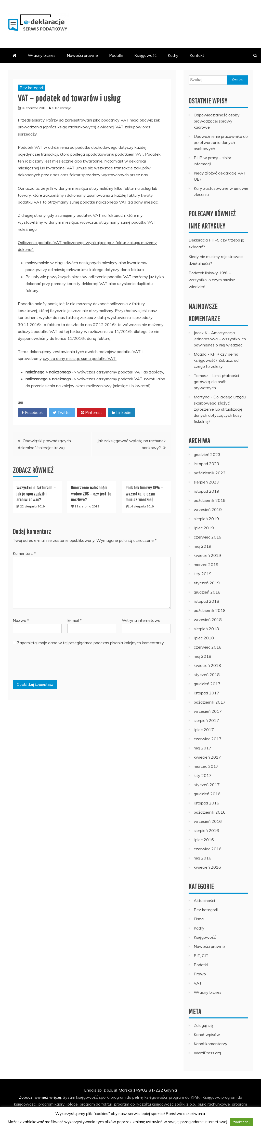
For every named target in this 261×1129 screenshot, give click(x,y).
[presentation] (51, 665)
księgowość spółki (93, 1097)
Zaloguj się (203, 1025)
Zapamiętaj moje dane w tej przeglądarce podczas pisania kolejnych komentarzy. (90, 642)
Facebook (32, 412)
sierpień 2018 (206, 628)
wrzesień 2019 (208, 509)
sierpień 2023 (206, 482)
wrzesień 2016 (208, 821)
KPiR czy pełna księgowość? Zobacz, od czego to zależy (216, 360)
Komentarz (24, 553)
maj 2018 (202, 656)
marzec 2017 (206, 766)
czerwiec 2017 (207, 738)
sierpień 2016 (206, 830)
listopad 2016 (206, 802)
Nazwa (21, 620)
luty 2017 (203, 775)
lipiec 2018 (204, 637)
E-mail (74, 620)
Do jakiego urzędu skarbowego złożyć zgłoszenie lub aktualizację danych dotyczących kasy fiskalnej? (220, 409)
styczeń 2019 (207, 582)
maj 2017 (202, 747)
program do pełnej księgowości (139, 1097)
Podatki (116, 55)
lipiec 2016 (204, 839)
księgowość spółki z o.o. (174, 1104)
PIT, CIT (201, 955)
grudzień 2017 (207, 683)
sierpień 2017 (206, 720)
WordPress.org (207, 1052)
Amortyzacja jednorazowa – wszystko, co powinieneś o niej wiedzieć (220, 338)
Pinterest (91, 412)
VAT (198, 983)
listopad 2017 (206, 692)
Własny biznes (42, 55)
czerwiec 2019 (207, 537)
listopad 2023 (206, 463)
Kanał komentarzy (210, 1043)
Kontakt (197, 55)
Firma (199, 918)
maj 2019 (202, 546)
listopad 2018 (206, 601)
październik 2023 (210, 472)
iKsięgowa (211, 1097)
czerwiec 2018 (207, 647)
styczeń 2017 (207, 784)
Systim (69, 1097)
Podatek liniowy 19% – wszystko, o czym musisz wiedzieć (144, 493)
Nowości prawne (82, 55)
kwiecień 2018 (207, 665)
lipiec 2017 (204, 729)
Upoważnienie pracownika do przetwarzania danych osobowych (221, 142)
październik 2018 (210, 610)
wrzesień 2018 (208, 619)
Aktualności (204, 900)
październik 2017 (210, 702)
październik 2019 (210, 500)
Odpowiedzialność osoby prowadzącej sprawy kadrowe (217, 121)
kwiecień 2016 (207, 867)
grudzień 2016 (207, 793)
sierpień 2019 (206, 518)
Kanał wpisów (207, 1034)
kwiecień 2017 (207, 757)
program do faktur (96, 1104)
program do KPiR (184, 1097)
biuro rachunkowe (214, 1104)
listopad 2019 (206, 491)
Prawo (200, 973)
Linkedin (121, 412)
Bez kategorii (32, 87)
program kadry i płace (58, 1104)
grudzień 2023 (207, 454)
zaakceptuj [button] (241, 1122)
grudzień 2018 (207, 592)
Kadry (173, 55)
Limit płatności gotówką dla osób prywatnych (216, 381)
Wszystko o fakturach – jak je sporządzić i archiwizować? (36, 493)
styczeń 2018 (207, 674)
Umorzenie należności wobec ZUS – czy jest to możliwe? (91, 493)
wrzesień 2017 (208, 711)
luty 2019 (203, 573)
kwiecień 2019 (207, 555)
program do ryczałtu (132, 1104)
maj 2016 (202, 858)
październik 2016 (210, 812)
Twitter (62, 412)
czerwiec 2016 (207, 848)
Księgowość (145, 55)
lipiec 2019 (204, 527)
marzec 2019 (206, 564)
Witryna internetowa (141, 620)
